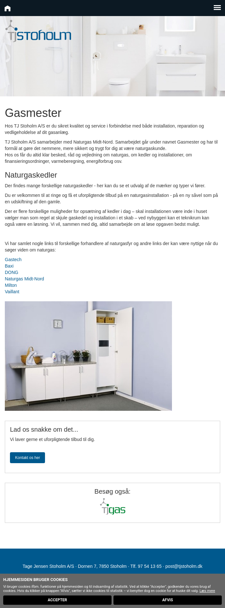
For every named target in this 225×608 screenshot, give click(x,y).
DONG (11, 272)
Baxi (9, 266)
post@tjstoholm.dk (183, 566)
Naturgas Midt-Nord (24, 278)
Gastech (13, 259)
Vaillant (12, 291)
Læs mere (207, 591)
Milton (11, 285)
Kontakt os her (27, 457)
